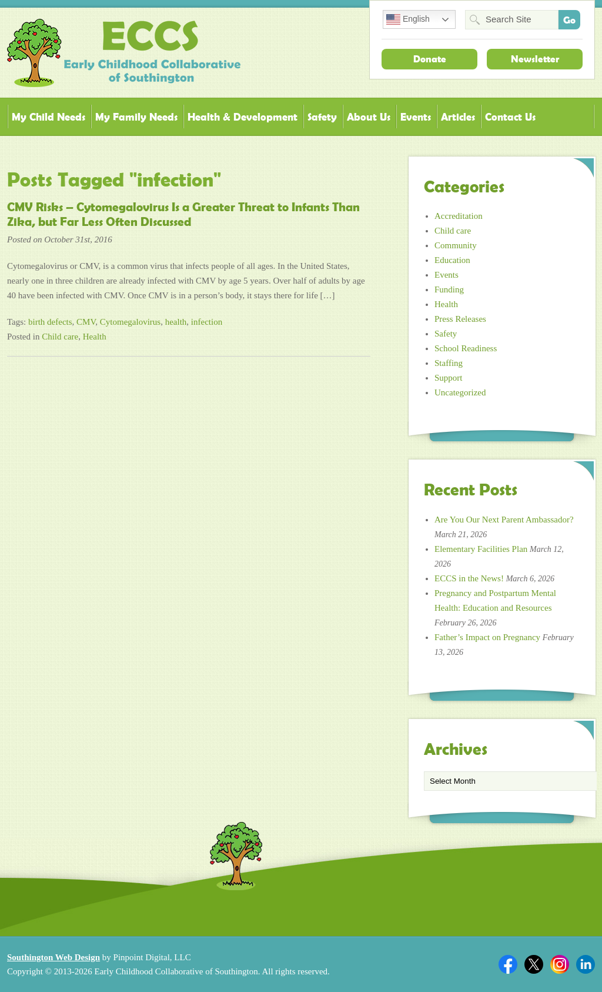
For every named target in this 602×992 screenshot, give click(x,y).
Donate (429, 59)
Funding (449, 289)
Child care (60, 336)
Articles (458, 117)
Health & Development (242, 117)
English (408, 19)
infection (206, 322)
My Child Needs (48, 117)
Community (455, 245)
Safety (322, 117)
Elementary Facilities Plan (480, 549)
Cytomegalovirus (130, 322)
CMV (85, 322)
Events (415, 117)
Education (452, 260)
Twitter (533, 964)
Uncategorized (460, 392)
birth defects (50, 322)
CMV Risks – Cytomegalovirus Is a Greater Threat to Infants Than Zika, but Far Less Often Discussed (183, 214)
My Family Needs (136, 117)
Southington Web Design (53, 957)
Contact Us (510, 117)
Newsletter (535, 59)
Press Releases (460, 319)
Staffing (448, 363)
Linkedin (585, 964)
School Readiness (465, 348)
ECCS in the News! (469, 578)
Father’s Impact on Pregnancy (487, 637)
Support (448, 377)
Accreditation (458, 216)
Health (94, 336)
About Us (368, 117)
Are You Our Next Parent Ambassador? (504, 519)
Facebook (508, 964)
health (176, 322)
